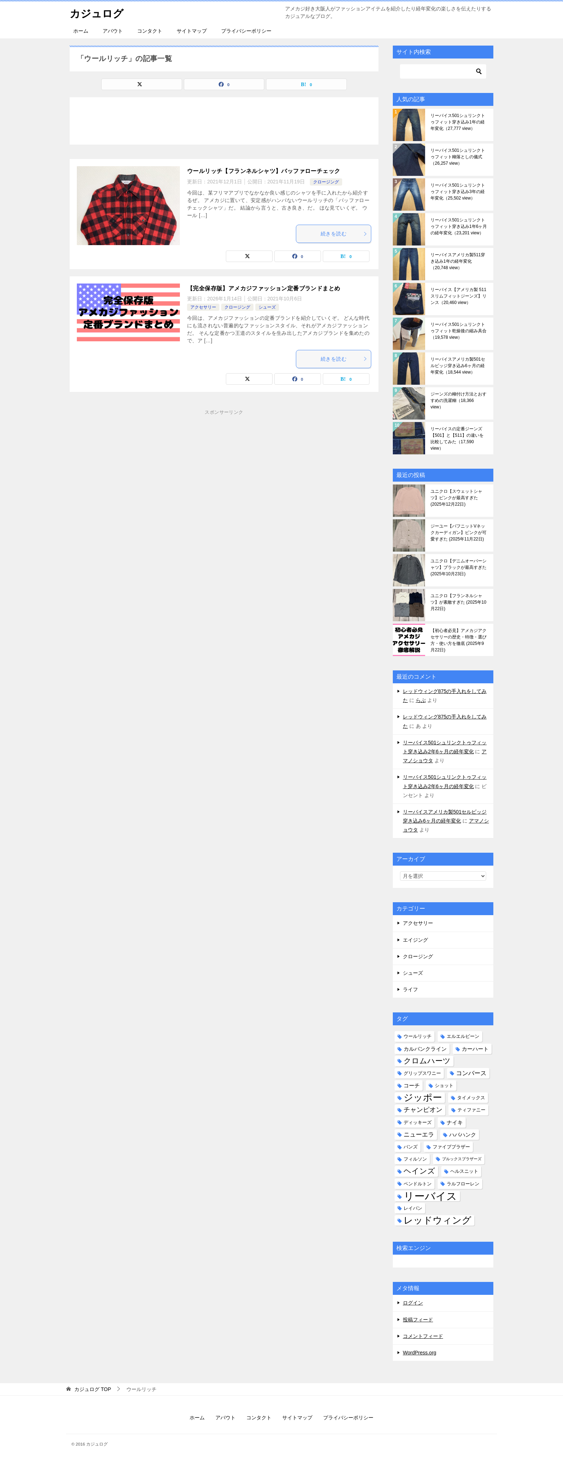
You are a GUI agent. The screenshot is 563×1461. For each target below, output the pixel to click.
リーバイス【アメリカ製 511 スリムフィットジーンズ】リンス (459, 296)
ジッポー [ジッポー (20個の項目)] (423, 1097)
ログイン (413, 1303)
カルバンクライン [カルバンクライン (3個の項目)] (425, 1049)
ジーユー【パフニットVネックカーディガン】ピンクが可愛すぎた (459, 533)
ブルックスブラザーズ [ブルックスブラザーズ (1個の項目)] (461, 1159)
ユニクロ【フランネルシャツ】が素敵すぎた (458, 602)
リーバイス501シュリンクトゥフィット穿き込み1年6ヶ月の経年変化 (459, 226)
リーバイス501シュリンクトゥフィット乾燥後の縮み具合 (459, 331)
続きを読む (344, 234)
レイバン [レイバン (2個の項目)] (413, 1208)
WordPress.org (419, 1352)
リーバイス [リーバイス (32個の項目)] (430, 1196)
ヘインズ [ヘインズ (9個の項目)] (419, 1171)
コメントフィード (423, 1336)
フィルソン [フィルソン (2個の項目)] (415, 1159)
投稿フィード (418, 1319)
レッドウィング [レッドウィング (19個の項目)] (437, 1220)
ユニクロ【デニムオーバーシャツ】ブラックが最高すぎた (459, 567)
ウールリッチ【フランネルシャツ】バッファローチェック (263, 171)
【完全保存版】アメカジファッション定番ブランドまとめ (263, 288)
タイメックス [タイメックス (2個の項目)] (471, 1097)
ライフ (410, 989)
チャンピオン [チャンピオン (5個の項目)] (423, 1109)
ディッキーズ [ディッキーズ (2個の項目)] (418, 1122)
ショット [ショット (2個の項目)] (444, 1085)
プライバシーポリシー (246, 31)
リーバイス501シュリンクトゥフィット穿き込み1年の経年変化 (458, 122)
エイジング (415, 940)
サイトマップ (192, 31)
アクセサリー (203, 307)
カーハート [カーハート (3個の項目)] (475, 1049)
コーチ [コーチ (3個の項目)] (412, 1085)
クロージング (326, 181)
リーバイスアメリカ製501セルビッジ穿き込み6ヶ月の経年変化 (458, 366)
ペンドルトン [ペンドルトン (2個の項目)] (418, 1183)
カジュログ (97, 12)
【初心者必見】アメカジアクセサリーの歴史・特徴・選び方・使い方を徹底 (459, 640)
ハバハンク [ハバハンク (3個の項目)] (462, 1135)
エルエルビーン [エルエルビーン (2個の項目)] (463, 1036)
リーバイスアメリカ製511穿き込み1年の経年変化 (458, 261)
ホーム (80, 31)
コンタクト (149, 31)
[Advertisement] (224, 477)
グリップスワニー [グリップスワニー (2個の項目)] (422, 1073)
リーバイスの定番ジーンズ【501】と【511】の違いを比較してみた (457, 438)
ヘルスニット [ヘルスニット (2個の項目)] (464, 1171)
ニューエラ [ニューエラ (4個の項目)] (419, 1134)
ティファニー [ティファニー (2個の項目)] (471, 1110)
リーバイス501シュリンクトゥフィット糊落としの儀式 (458, 157)
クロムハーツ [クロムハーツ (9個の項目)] (427, 1061)
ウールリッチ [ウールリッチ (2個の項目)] (418, 1036)
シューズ (267, 307)
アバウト (113, 31)
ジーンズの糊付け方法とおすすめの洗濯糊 (459, 400)
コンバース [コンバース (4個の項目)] (471, 1073)
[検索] (443, 71)
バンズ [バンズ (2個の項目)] (411, 1146)
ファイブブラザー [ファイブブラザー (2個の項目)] (451, 1146)
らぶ (421, 700)
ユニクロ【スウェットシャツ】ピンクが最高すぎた (456, 498)
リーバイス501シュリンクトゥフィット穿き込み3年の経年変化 (458, 192)
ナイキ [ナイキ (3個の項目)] (455, 1122)
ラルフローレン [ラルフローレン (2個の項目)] (463, 1183)
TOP (92, 1389)
